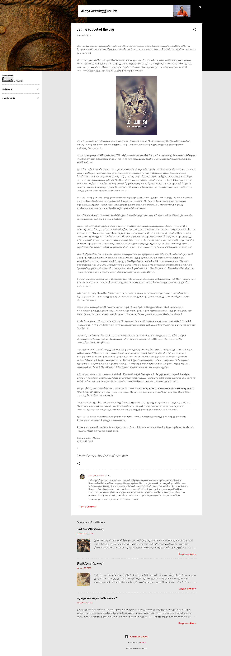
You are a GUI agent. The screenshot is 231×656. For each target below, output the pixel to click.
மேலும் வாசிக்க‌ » (187, 554)
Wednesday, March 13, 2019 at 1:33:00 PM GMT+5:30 (114, 499)
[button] (194, 30)
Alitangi (143, 642)
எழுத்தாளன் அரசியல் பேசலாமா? (97, 598)
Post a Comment (88, 506)
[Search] (200, 8)
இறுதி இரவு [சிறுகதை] (90, 563)
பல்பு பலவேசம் (97, 475)
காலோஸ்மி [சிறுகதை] (90, 528)
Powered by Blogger (136, 636)
